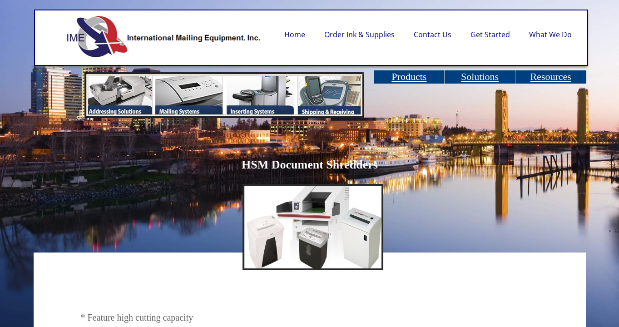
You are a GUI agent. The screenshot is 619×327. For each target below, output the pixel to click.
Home (294, 35)
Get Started (490, 35)
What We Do (550, 35)
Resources (550, 76)
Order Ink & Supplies (359, 35)
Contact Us (432, 35)
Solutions (480, 76)
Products (408, 76)
